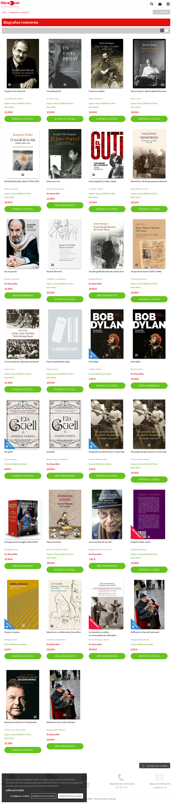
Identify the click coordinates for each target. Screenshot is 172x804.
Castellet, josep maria (56, 279)
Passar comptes (12, 632)
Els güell (8, 451)
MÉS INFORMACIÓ (65, 205)
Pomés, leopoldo (11, 279)
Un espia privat (54, 91)
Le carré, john (53, 99)
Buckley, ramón (95, 279)
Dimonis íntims (54, 542)
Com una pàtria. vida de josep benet (21, 361)
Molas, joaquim (11, 189)
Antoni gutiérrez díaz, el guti (102, 181)
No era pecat (10, 271)
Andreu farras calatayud (57, 459)
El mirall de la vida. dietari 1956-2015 (21, 181)
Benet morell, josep (139, 189)
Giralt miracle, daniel (13, 99)
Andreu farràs (53, 369)
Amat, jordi (135, 99)
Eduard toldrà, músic (141, 542)
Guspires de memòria (14, 91)
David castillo (137, 369)
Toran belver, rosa (139, 279)
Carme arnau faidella (140, 459)
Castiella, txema (96, 189)
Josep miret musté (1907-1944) (146, 271)
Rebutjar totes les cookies (43, 796)
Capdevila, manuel (138, 549)
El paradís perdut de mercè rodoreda (106, 451)
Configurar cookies (19, 796)
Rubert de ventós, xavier (57, 549)
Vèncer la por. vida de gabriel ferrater (149, 91)
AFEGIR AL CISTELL (23, 119)
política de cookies (14, 790)
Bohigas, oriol (10, 640)
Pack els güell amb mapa (58, 361)
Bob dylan (93, 361)
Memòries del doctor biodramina (20, 722)
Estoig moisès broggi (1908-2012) (21, 542)
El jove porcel (53, 181)
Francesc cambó (97, 91)
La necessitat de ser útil (100, 542)
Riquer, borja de (96, 99)
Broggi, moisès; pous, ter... (100, 549)
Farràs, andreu (10, 459)
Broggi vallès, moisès (140, 640)
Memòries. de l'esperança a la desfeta (149, 181)
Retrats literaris (54, 271)
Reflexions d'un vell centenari (145, 632)
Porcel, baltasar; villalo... (99, 640)
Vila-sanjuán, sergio (55, 189)
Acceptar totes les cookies (70, 796)
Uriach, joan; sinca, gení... (15, 730)
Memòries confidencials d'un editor (64, 632)
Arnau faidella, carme (98, 459)
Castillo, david (95, 369)
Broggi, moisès (11, 549)
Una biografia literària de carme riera (106, 271)
